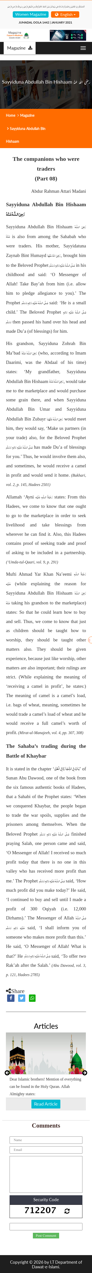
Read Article (46, 1104)
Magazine (19, 48)
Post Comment (46, 1235)
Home (10, 115)
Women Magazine (30, 14)
